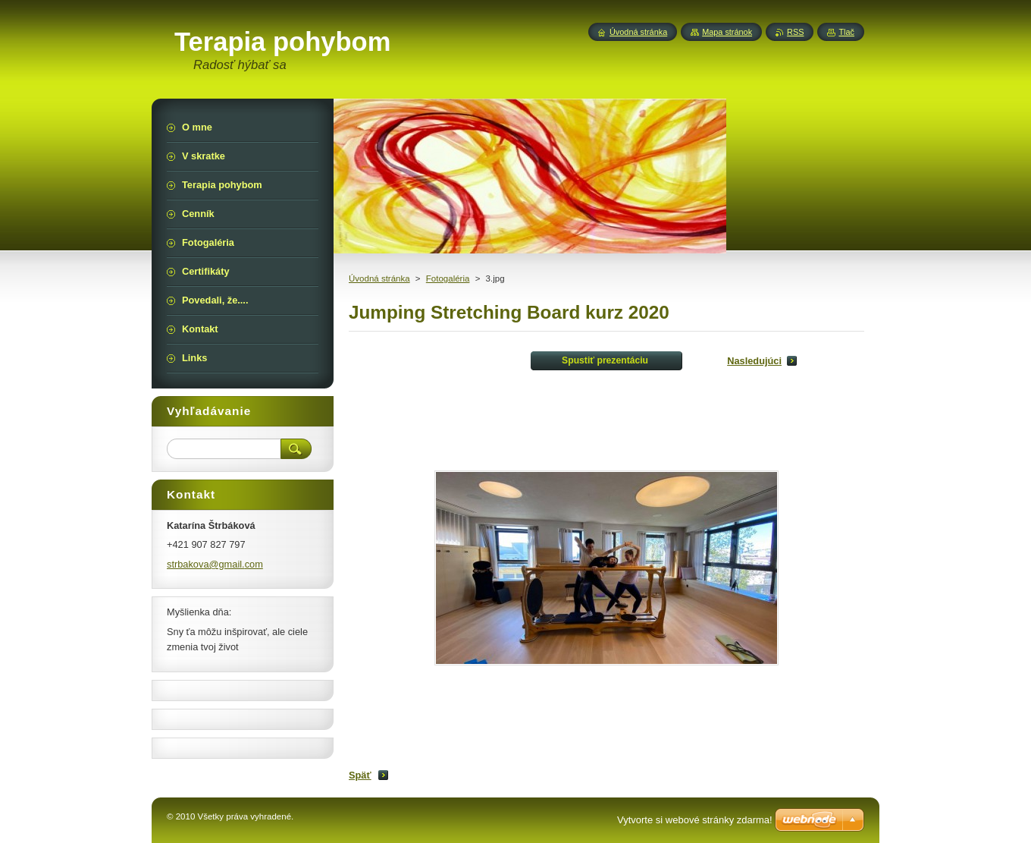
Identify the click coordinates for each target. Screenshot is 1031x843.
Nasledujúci (754, 360)
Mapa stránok (727, 31)
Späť (360, 775)
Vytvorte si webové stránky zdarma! (694, 820)
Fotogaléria (448, 278)
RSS (795, 31)
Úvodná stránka (379, 278)
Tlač (846, 31)
